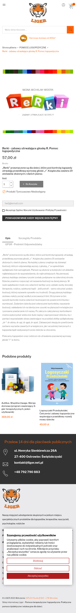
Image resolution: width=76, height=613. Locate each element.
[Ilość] (5, 184)
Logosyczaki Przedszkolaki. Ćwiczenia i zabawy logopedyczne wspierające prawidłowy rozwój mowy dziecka (57, 415)
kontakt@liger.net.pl (28, 462)
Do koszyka (31, 184)
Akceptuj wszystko (37, 575)
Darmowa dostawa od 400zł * (42, 38)
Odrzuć (38, 568)
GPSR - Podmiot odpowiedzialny (23, 244)
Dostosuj (38, 560)
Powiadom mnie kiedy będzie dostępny (31, 218)
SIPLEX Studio (32, 598)
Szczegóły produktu (29, 238)
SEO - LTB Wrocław (49, 598)
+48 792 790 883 (27, 472)
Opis (7, 238)
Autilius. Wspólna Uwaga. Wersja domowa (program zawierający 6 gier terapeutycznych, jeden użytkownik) (18, 407)
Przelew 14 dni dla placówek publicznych (38, 442)
